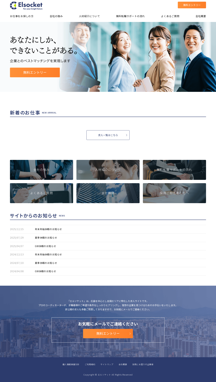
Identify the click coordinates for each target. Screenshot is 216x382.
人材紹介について (89, 16)
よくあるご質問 (170, 16)
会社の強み (56, 16)
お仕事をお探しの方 (22, 16)
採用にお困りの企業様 (143, 364)
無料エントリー (192, 5)
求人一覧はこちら (108, 135)
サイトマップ (107, 364)
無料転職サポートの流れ (130, 16)
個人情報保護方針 (70, 364)
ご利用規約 (90, 364)
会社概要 (201, 16)
